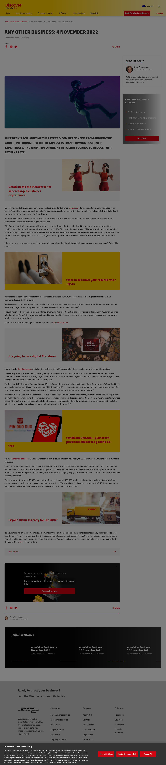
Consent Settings (106, 754)
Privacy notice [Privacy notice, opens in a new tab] (62, 762)
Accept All (148, 754)
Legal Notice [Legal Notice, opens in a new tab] (72, 762)
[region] (83, 754)
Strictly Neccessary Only (127, 754)
